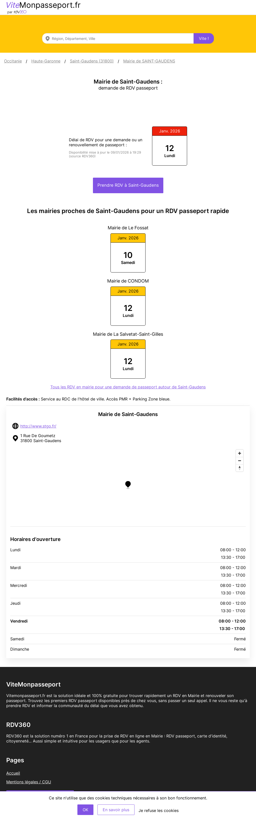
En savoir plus (116, 809)
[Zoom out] (239, 460)
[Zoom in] (239, 453)
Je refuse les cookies (159, 810)
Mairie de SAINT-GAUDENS (149, 60)
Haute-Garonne (45, 60)
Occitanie (13, 60)
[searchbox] (118, 38)
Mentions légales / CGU (28, 781)
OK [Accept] (85, 809)
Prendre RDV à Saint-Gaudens (128, 185)
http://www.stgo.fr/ (38, 426)
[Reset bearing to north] (239, 467)
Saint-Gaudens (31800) (92, 60)
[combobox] (118, 38)
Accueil (13, 773)
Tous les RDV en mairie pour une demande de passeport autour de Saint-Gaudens (128, 386)
